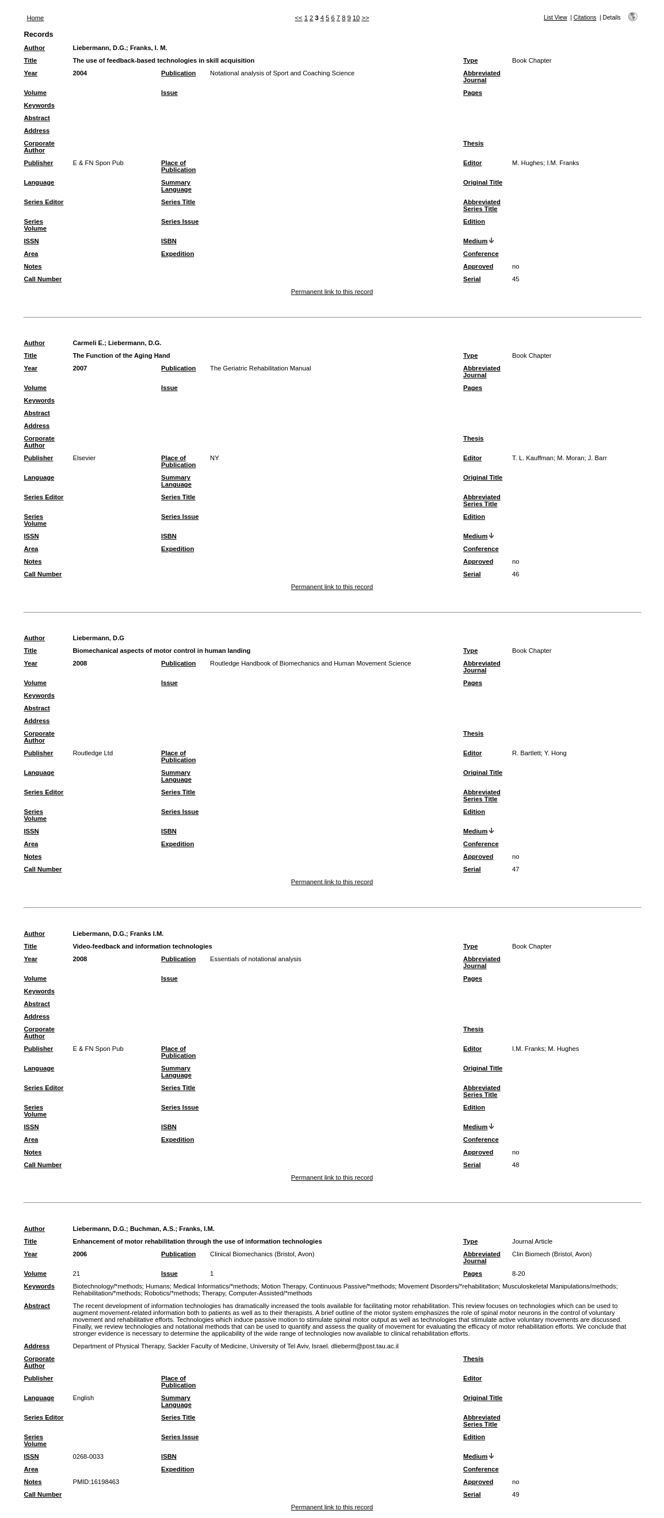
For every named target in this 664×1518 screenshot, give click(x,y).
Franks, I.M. (197, 1228)
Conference (481, 253)
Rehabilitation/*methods (106, 1293)
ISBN (169, 241)
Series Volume (35, 225)
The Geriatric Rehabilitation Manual (260, 368)
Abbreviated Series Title (482, 205)
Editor (472, 162)
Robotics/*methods (171, 1293)
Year (30, 73)
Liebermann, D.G (98, 637)
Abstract (36, 117)
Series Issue (180, 221)
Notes (32, 266)
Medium (475, 241)
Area (31, 253)
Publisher (38, 162)
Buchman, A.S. (152, 1228)
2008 (79, 663)
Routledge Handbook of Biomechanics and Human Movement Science (310, 663)
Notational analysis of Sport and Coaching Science (282, 73)
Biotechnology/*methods (107, 1286)
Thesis (473, 143)
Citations (585, 17)
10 (356, 17)
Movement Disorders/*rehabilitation (449, 1286)
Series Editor (43, 201)
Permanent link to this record (332, 291)
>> (365, 17)
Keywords (39, 105)
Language (39, 182)
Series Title (178, 201)
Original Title (482, 182)
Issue (169, 92)
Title (30, 60)
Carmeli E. (88, 342)
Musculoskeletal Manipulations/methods (559, 1286)
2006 (79, 1254)
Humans (158, 1286)
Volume (35, 92)
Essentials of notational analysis (256, 958)
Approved (478, 266)
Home (35, 17)
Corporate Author (39, 147)
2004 (79, 73)
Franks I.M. (146, 933)
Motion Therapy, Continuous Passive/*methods (328, 1286)
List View (555, 17)
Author (34, 47)
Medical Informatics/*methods (215, 1286)
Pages (472, 92)
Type (470, 60)
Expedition (177, 253)
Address (36, 130)
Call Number (43, 279)
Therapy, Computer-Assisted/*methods (257, 1293)
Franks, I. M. (148, 47)
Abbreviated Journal (482, 76)
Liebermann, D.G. (99, 47)
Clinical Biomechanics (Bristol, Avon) (262, 1254)
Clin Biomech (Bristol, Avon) (552, 1254)
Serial (471, 279)
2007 (79, 368)
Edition (474, 221)
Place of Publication (178, 166)
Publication (178, 73)
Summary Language (176, 186)
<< (299, 17)
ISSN (31, 241)
